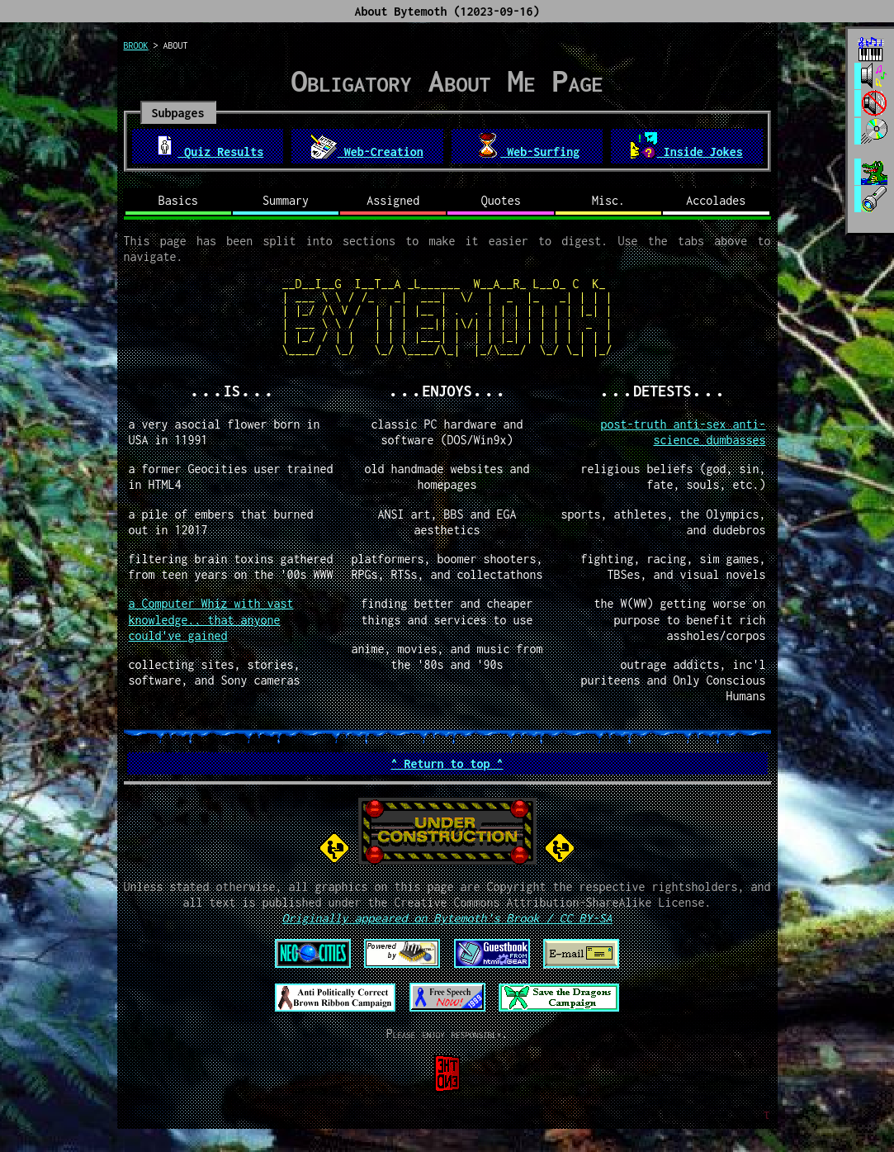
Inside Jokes (687, 145)
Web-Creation (367, 145)
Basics (178, 200)
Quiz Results (207, 145)
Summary (286, 200)
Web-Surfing (526, 145)
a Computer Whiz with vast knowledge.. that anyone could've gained (211, 619)
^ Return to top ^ (446, 763)
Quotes (501, 200)
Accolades (715, 200)
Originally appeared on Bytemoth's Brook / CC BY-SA (446, 918)
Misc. (608, 200)
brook (136, 45)
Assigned (393, 200)
